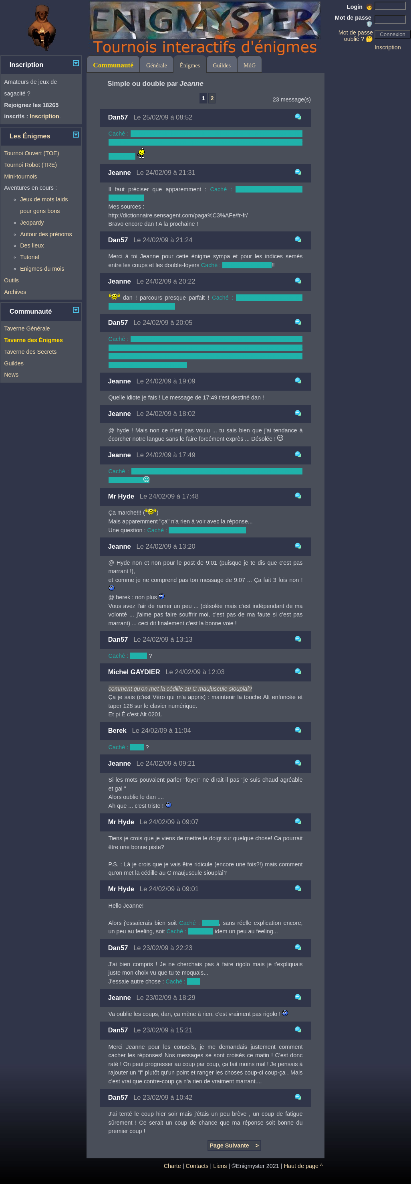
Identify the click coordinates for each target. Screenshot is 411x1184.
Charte (172, 1166)
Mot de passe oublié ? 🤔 (355, 35)
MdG (250, 65)
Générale (156, 65)
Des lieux (32, 245)
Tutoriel (29, 257)
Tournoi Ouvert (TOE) (31, 153)
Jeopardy (32, 222)
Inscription (388, 47)
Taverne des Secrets (30, 352)
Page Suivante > (234, 1145)
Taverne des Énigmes (33, 340)
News (11, 374)
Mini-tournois (20, 176)
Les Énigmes (30, 136)
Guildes (14, 363)
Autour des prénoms (46, 234)
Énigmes (190, 65)
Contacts (197, 1166)
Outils (11, 280)
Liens (220, 1166)
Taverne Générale (27, 328)
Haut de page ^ (303, 1166)
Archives (15, 292)
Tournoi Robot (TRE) (30, 165)
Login (360, 7)
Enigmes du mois (42, 269)
